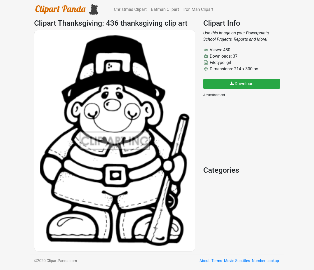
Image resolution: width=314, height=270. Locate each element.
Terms (216, 261)
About (205, 261)
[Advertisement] (243, 131)
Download (241, 83)
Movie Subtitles (237, 261)
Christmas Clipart (130, 9)
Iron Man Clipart (198, 9)
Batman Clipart (165, 9)
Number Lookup (265, 261)
